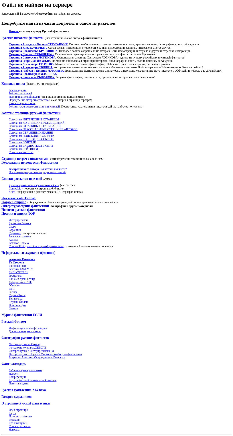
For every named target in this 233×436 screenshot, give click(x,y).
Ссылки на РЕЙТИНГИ (23, 148)
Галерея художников (16, 396)
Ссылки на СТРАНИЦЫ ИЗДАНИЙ (31, 132)
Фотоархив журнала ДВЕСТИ (27, 347)
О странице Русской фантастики (25, 403)
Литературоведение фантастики (25, 206)
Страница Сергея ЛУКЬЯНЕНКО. (31, 54)
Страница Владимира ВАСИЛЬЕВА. (33, 73)
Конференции (17, 376)
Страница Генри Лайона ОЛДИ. (30, 60)
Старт (12, 226)
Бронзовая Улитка (20, 223)
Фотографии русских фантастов (25, 338)
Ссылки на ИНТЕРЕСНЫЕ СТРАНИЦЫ (34, 119)
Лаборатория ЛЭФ (20, 282)
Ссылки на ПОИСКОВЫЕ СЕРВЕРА (31, 135)
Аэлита (13, 239)
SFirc (12, 191)
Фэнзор (13, 308)
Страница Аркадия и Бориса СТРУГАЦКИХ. (38, 44)
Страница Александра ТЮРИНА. (31, 67)
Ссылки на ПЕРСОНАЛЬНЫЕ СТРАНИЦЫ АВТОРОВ (43, 129)
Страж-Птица (17, 295)
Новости (14, 373)
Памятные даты (18, 383)
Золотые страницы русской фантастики (30, 113)
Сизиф (13, 292)
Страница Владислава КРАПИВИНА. (33, 50)
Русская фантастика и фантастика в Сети (34, 185)
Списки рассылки (20, 426)
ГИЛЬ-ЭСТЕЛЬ (18, 272)
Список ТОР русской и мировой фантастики (36, 246)
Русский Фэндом (13, 321)
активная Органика (22, 259)
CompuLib (15, 188)
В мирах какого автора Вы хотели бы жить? (38, 169)
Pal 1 (12, 288)
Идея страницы (18, 409)
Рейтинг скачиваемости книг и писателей (34, 106)
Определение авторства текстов (28, 99)
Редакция (14, 419)
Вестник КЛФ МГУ (21, 269)
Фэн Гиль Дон (17, 305)
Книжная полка (13, 83)
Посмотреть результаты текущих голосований (37, 172)
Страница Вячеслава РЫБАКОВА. (32, 77)
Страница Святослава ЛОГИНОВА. (32, 57)
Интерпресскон (18, 220)
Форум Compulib (13, 202)
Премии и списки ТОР (18, 213)
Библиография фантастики (25, 370)
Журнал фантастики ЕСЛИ (21, 315)
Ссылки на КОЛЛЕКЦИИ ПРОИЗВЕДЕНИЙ (36, 122)
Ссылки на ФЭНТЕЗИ (22, 142)
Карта (12, 413)
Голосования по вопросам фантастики (29, 162)
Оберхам (14, 285)
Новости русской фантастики (23, 210)
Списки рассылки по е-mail (21, 179)
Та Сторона (16, 262)
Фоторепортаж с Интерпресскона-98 (31, 350)
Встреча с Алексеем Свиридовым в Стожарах (37, 357)
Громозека (15, 275)
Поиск (14, 31)
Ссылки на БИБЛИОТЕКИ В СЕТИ (31, 145)
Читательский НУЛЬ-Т (18, 198)
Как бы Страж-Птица (22, 278)
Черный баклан (18, 301)
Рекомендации (17, 90)
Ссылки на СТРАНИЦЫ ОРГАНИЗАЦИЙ (35, 126)
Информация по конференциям (28, 328)
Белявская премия (20, 236)
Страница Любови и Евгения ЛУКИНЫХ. (37, 70)
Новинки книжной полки (24, 96)
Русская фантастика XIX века (23, 390)
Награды (14, 429)
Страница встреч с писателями (24, 159)
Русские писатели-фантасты (22, 38)
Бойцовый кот (17, 265)
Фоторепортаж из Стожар (24, 344)
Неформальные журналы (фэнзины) (28, 253)
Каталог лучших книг (22, 103)
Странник (15, 229)
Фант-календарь (13, 364)
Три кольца (15, 298)
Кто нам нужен (18, 423)
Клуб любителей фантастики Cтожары (32, 380)
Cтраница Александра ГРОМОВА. (31, 64)
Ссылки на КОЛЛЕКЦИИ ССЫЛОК (31, 139)
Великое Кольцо (19, 243)
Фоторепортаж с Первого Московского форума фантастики (45, 354)
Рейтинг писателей (20, 93)
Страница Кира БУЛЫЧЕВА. (28, 47)
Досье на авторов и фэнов (25, 331)
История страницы (20, 416)
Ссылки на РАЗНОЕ (21, 152)
